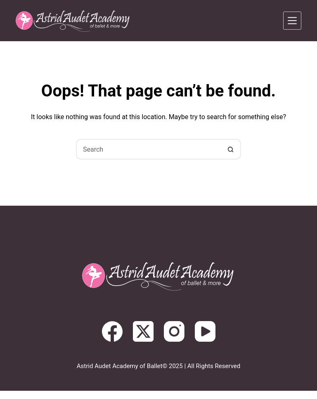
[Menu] (292, 21)
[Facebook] (112, 331)
